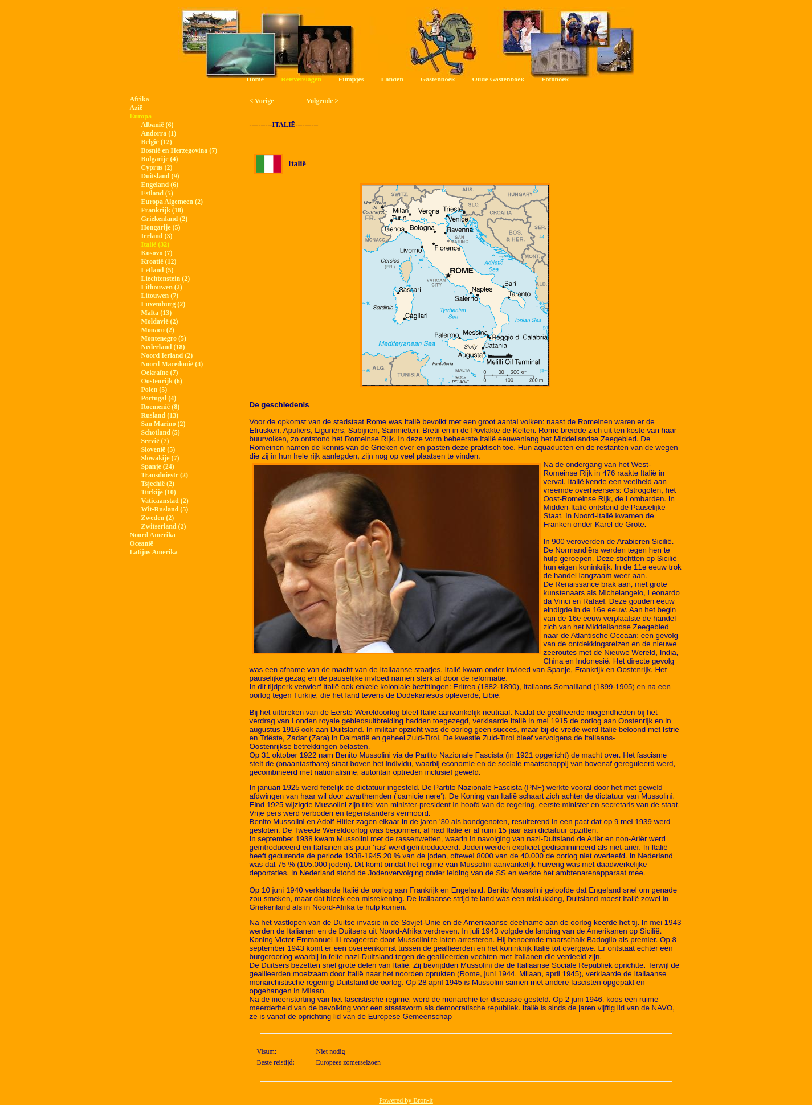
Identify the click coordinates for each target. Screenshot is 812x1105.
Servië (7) (155, 441)
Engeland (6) (160, 185)
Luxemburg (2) (163, 304)
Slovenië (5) (158, 449)
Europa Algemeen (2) (172, 202)
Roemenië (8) (160, 407)
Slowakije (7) (160, 458)
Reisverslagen (301, 79)
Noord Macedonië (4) (172, 364)
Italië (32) (155, 244)
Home (255, 79)
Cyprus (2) (157, 167)
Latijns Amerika (154, 552)
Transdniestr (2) (165, 475)
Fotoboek (555, 79)
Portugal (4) (159, 398)
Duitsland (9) (160, 176)
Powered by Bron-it (406, 1100)
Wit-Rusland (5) (165, 509)
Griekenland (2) (164, 219)
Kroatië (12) (159, 261)
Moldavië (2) (159, 321)
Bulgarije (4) (159, 159)
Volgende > (323, 101)
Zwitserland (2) (163, 526)
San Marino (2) (163, 424)
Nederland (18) (163, 347)
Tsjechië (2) (158, 484)
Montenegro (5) (163, 338)
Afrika (139, 99)
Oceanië (141, 543)
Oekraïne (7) (159, 372)
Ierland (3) (157, 236)
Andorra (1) (159, 133)
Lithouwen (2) (161, 287)
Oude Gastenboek (498, 79)
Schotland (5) (160, 432)
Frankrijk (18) (162, 210)
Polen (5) (154, 390)
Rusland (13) (160, 415)
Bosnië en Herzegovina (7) (179, 150)
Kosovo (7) (157, 253)
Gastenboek (438, 79)
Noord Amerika (153, 535)
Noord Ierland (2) (167, 355)
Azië (136, 108)
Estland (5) (157, 193)
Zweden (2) (157, 518)
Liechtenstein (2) (165, 279)
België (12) (156, 142)
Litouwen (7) (160, 296)
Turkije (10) (158, 492)
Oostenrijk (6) (161, 381)
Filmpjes (351, 79)
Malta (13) (156, 313)
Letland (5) (157, 270)
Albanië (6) (157, 125)
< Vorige (262, 101)
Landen (392, 79)
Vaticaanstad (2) (165, 501)
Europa (141, 116)
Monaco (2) (157, 330)
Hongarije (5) (161, 227)
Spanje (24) (157, 466)
